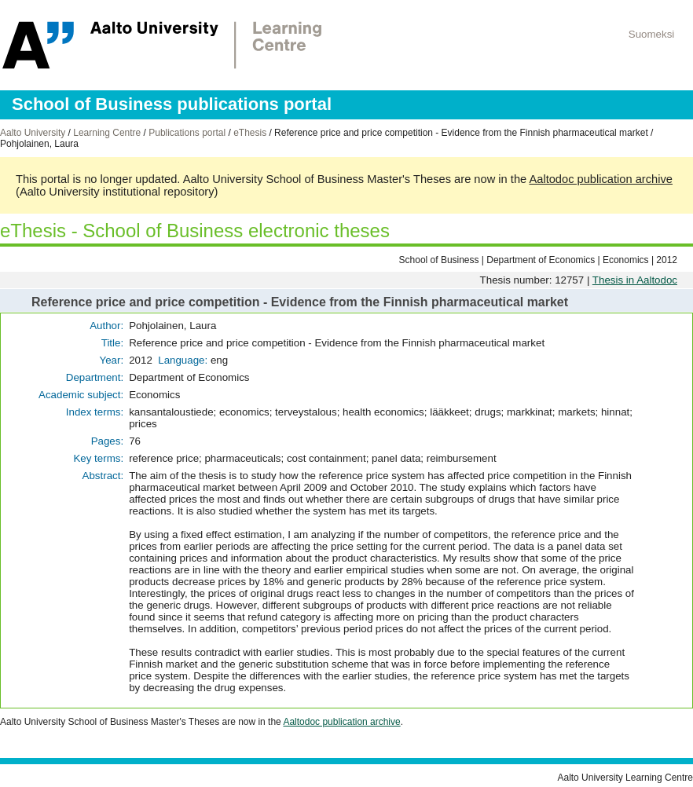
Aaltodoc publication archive (601, 179)
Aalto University (32, 132)
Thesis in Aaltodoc (634, 280)
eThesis (249, 132)
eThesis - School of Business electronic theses (195, 230)
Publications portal (187, 132)
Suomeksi (652, 34)
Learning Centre (107, 132)
